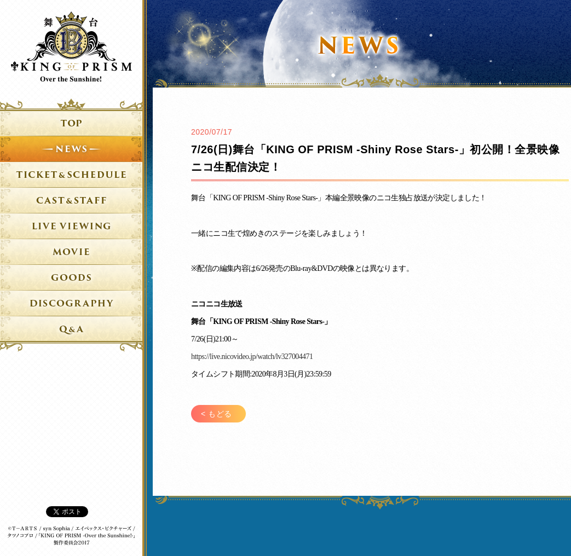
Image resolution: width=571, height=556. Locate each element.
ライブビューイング (71, 230)
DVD (71, 308)
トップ (71, 115)
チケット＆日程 (71, 179)
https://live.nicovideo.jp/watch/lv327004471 (252, 356)
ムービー (71, 256)
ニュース (71, 153)
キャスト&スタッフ (71, 205)
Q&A (71, 333)
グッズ (71, 282)
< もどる (216, 413)
